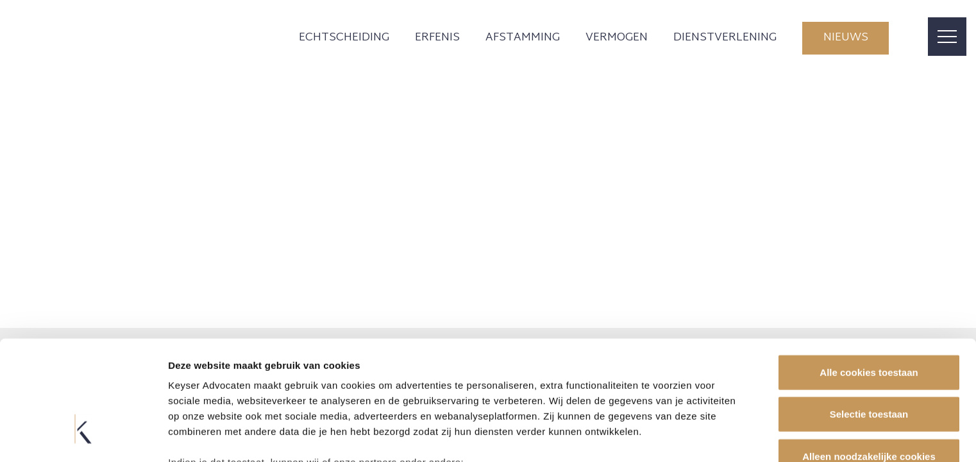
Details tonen (692, 436)
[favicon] (125, 38)
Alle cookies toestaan (869, 276)
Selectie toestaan (869, 317)
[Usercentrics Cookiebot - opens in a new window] (83, 437)
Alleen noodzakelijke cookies (869, 360)
